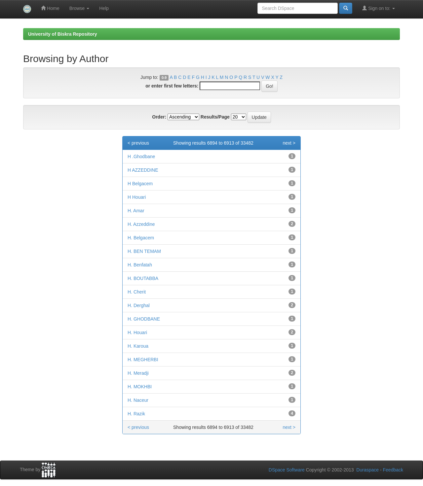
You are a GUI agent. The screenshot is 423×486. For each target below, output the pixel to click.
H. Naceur (138, 400)
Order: (159, 117)
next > (289, 143)
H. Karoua (138, 346)
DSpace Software (287, 469)
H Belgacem (140, 183)
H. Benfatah (140, 264)
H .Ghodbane (141, 156)
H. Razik (136, 413)
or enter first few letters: (171, 85)
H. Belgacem (141, 237)
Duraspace (367, 469)
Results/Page (215, 117)
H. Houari (137, 332)
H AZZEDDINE (143, 170)
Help (104, 8)
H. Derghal (139, 305)
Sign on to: (378, 8)
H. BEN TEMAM (144, 251)
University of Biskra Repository (62, 34)
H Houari (137, 197)
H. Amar (136, 210)
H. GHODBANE (144, 319)
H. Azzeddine (141, 224)
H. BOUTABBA (143, 278)
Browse (79, 8)
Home (50, 8)
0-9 (164, 78)
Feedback (393, 469)
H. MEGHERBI (143, 359)
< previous (138, 143)
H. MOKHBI (140, 386)
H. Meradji (138, 373)
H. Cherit (137, 292)
